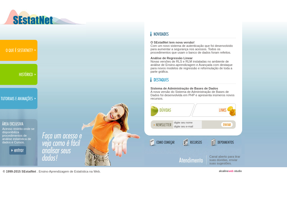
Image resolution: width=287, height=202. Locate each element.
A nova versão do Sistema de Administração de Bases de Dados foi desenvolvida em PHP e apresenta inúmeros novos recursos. (192, 93)
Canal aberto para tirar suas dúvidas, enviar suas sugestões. (224, 160)
